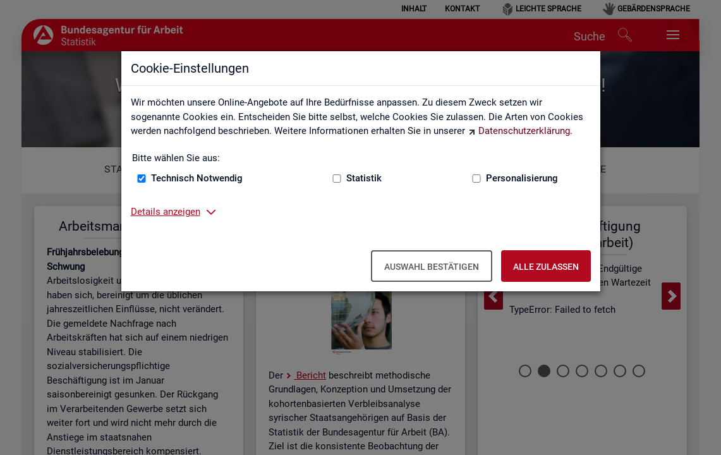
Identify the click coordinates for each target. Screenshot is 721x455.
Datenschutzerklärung (524, 130)
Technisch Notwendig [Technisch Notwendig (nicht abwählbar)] (197, 178)
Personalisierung (522, 178)
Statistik (364, 178)
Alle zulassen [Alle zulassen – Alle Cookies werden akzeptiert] (546, 267)
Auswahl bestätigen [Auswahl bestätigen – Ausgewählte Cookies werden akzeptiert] (431, 267)
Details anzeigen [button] (165, 211)
